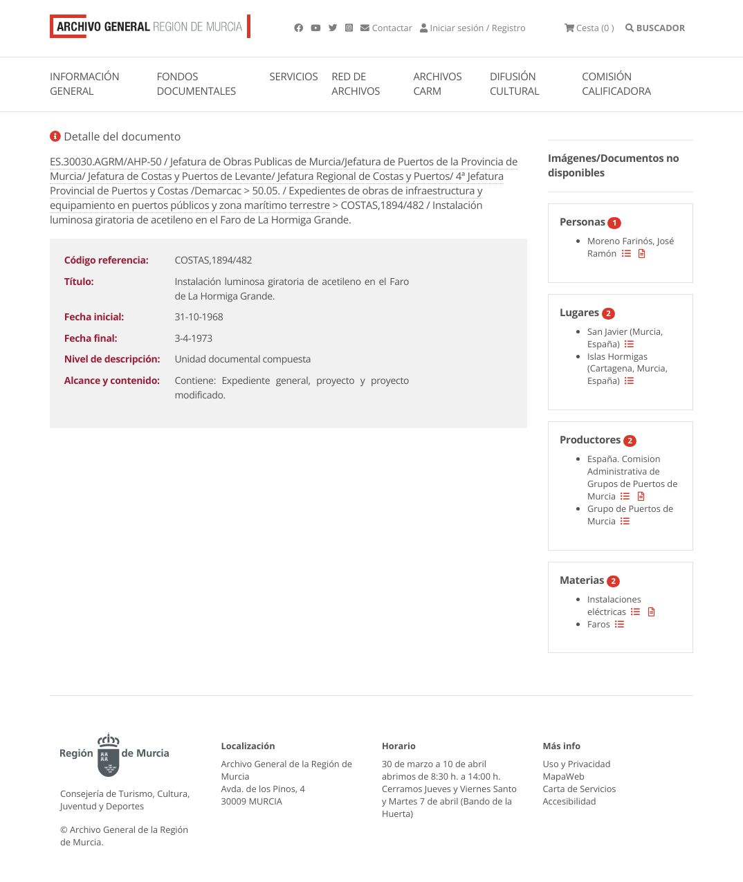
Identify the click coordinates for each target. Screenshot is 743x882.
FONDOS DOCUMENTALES (196, 84)
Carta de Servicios (579, 788)
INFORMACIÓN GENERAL (84, 84)
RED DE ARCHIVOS (355, 84)
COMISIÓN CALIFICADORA (616, 84)
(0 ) (589, 27)
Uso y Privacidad (577, 763)
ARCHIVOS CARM (437, 84)
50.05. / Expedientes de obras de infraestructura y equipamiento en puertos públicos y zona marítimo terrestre (266, 198)
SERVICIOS (294, 77)
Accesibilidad (569, 801)
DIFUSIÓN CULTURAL (515, 84)
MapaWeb (564, 776)
